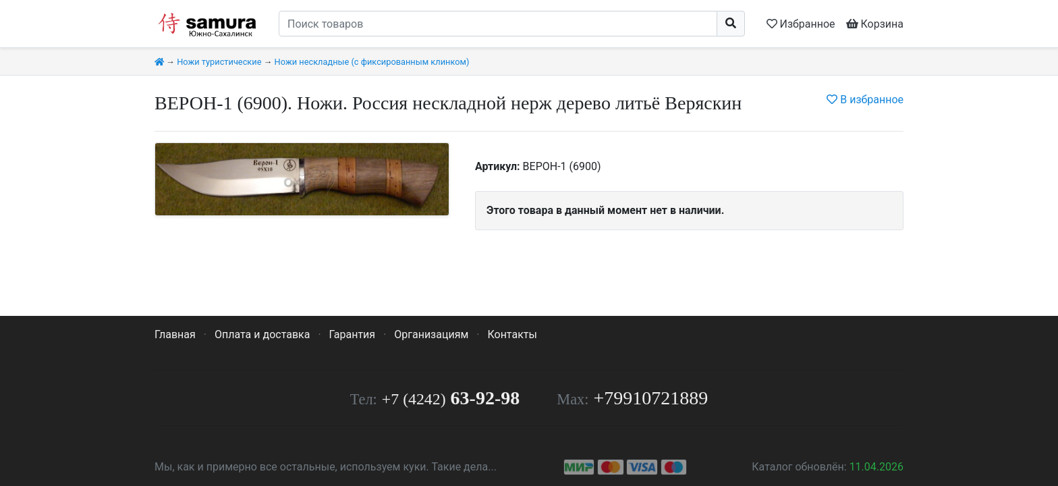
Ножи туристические (219, 62)
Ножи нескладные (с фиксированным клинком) (372, 62)
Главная (175, 334)
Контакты (511, 334)
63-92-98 (451, 397)
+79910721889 (651, 397)
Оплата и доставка (262, 334)
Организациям (431, 334)
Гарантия (352, 334)
